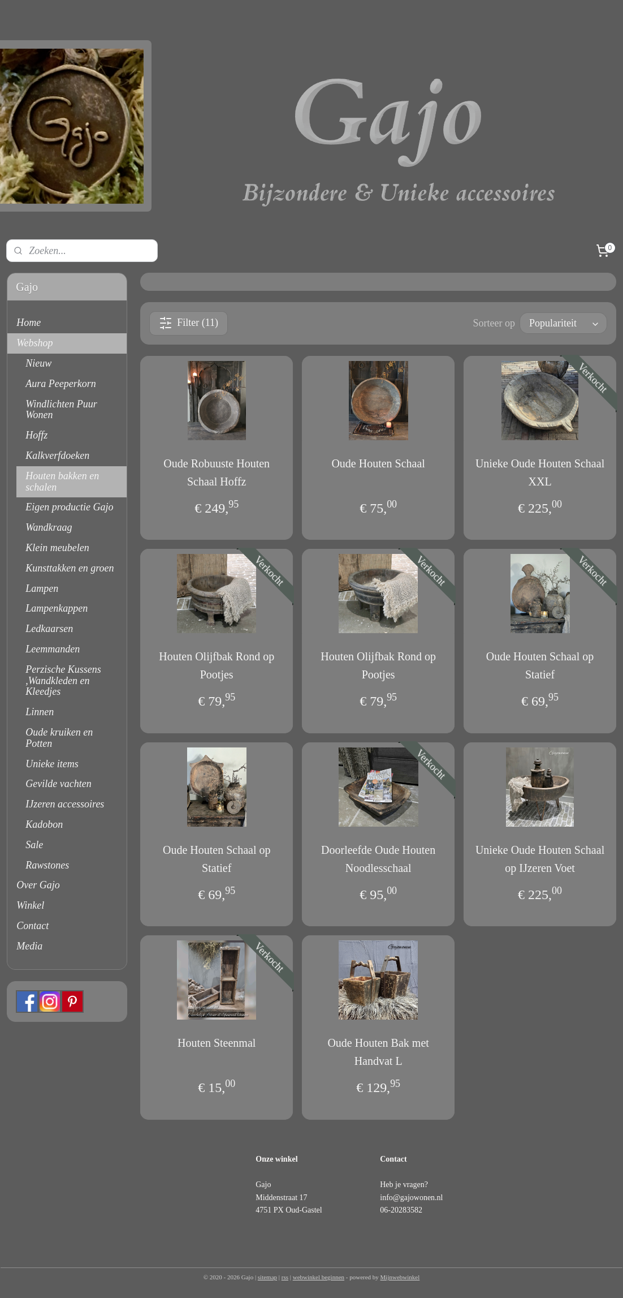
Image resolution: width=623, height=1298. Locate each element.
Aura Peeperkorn (60, 383)
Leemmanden (52, 649)
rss (285, 1277)
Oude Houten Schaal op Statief (540, 665)
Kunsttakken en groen (69, 568)
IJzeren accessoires (64, 804)
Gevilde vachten (58, 783)
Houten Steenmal (217, 1043)
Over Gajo (37, 885)
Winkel (30, 905)
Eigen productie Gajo (69, 507)
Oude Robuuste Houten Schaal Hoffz (216, 472)
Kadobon (44, 824)
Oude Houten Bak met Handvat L (378, 1052)
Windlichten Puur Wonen (61, 409)
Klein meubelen (57, 547)
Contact (32, 925)
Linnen (39, 711)
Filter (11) (188, 323)
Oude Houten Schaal (378, 463)
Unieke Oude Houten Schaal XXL (539, 472)
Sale (34, 844)
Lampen (41, 588)
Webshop (34, 343)
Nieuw (38, 363)
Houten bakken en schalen (62, 481)
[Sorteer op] (563, 323)
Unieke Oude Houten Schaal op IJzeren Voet (539, 859)
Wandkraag (48, 527)
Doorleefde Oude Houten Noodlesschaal (378, 859)
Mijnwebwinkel (400, 1277)
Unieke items (51, 764)
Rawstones (47, 865)
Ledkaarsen (49, 628)
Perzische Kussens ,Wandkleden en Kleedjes (63, 681)
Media (29, 946)
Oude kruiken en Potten (59, 738)
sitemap (267, 1277)
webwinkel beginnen (318, 1277)
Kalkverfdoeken (57, 455)
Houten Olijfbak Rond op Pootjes (216, 665)
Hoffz (36, 435)
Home (28, 322)
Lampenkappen (56, 608)
